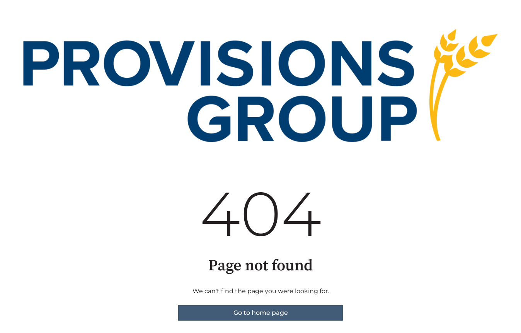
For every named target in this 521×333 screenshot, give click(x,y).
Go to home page (260, 312)
